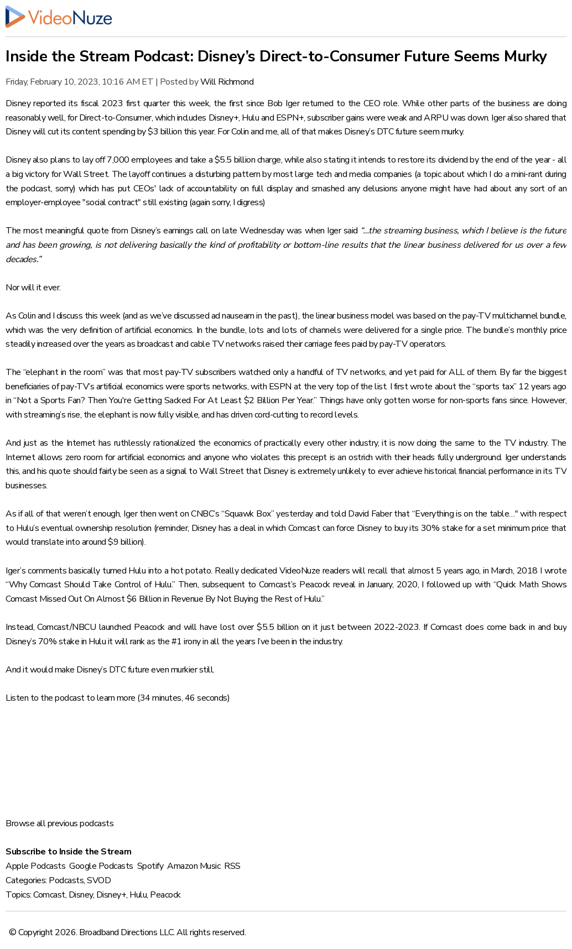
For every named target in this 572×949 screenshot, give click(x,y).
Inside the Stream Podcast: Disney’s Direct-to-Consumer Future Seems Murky (276, 56)
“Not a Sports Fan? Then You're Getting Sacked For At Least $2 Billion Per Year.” (164, 400)
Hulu (138, 895)
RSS (232, 866)
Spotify (150, 866)
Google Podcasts (101, 866)
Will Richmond (227, 82)
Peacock (165, 895)
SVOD (99, 880)
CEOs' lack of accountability (185, 188)
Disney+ (111, 895)
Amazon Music (193, 866)
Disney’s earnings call (170, 231)
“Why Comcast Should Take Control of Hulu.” (90, 584)
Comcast (49, 895)
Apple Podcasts (35, 866)
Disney (81, 895)
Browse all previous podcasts (59, 823)
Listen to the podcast (45, 698)
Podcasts (66, 880)
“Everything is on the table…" (465, 514)
